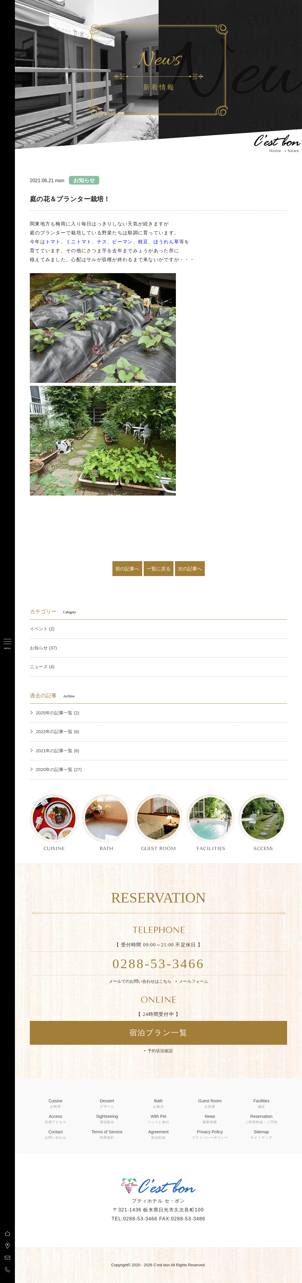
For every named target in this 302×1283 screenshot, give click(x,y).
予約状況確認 (160, 1050)
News (293, 150)
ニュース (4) (42, 666)
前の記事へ (127, 568)
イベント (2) (42, 628)
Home (275, 150)
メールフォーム (193, 981)
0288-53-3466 (158, 963)
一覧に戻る (159, 568)
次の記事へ (190, 568)
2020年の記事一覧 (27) (59, 769)
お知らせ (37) (43, 647)
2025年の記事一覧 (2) (57, 712)
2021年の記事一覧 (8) (57, 750)
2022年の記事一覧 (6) (57, 731)
